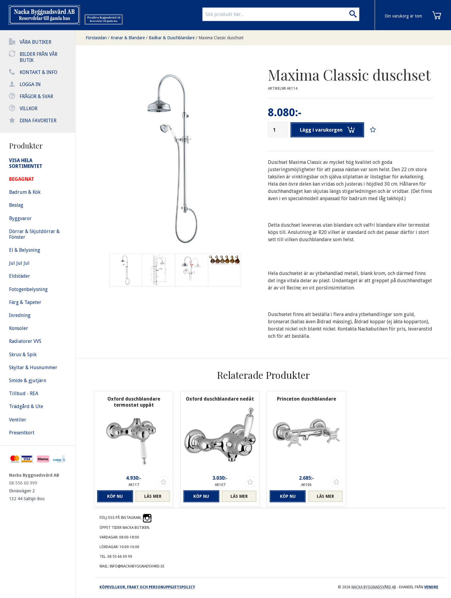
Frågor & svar (36, 96)
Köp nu (114, 496)
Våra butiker (35, 42)
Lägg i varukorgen (327, 130)
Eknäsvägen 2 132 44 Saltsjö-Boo (27, 494)
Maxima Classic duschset (221, 37)
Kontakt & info (38, 72)
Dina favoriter (38, 120)
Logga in (30, 84)
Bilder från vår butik (38, 57)
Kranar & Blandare (128, 37)
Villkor (28, 108)
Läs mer (152, 496)
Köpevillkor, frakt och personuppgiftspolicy (147, 587)
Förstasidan (96, 37)
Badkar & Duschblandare (172, 37)
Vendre (431, 587)
